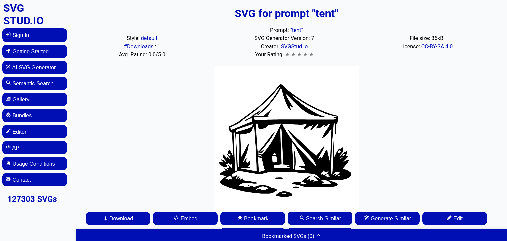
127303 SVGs (32, 199)
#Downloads (139, 46)
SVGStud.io (294, 46)
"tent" (296, 30)
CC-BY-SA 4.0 (437, 46)
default (149, 38)
